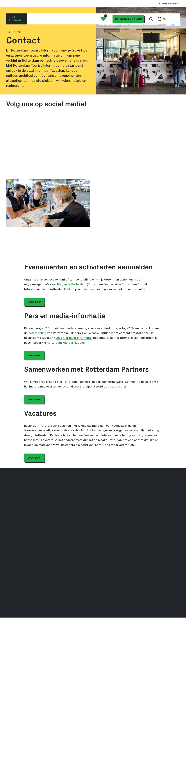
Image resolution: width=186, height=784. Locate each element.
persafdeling (37, 333)
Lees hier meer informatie (73, 337)
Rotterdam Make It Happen (66, 342)
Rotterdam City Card (128, 19)
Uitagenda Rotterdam (71, 284)
